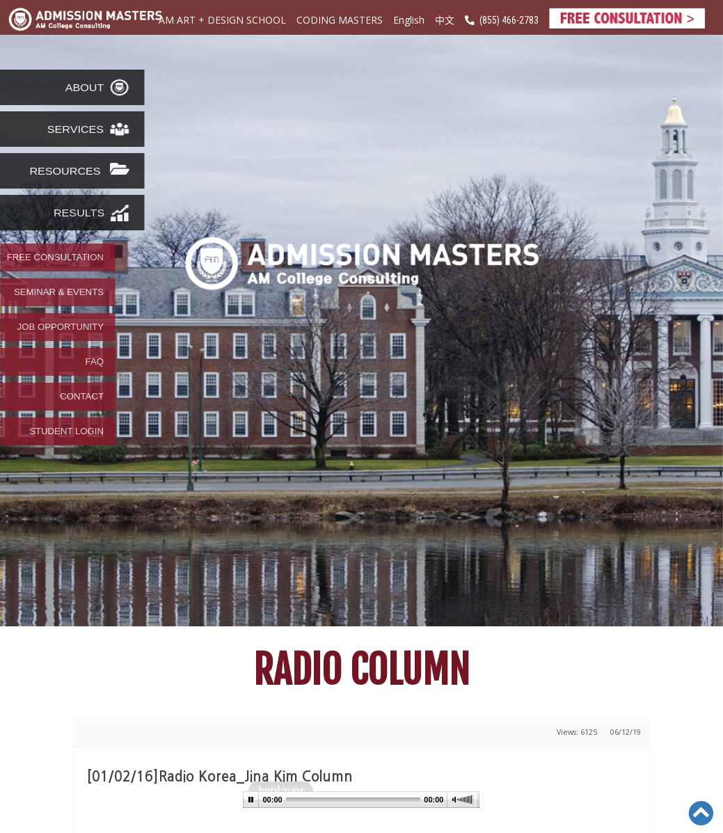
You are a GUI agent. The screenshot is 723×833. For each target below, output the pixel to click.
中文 (444, 19)
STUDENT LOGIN (66, 431)
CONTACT (82, 397)
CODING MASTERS (339, 19)
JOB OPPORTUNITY (60, 327)
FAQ (95, 362)
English (408, 19)
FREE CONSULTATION (55, 257)
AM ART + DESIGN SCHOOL (222, 19)
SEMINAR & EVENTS (59, 292)
